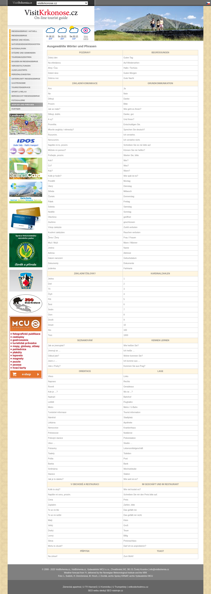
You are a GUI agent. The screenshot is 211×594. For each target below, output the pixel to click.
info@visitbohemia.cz (159, 569)
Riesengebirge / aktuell (24, 31)
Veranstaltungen (21, 66)
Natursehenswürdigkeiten (26, 44)
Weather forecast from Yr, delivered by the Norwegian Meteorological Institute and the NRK (105, 573)
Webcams (85, 37)
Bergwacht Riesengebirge (26, 96)
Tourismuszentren (21, 57)
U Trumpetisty (120, 587)
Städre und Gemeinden (23, 53)
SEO (90, 590)
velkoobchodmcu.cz (138, 587)
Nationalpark (19, 48)
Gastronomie (19, 83)
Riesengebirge (19, 36)
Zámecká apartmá (72, 587)
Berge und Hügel (21, 40)
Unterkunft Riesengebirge (26, 79)
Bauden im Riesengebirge (25, 61)
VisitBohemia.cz (79, 569)
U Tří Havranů (90, 587)
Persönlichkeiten (21, 74)
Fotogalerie (18, 100)
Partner (16, 109)
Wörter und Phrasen (23, 105)
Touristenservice (21, 87)
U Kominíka (105, 587)
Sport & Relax (19, 92)
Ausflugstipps (19, 70)
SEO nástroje (113, 590)
